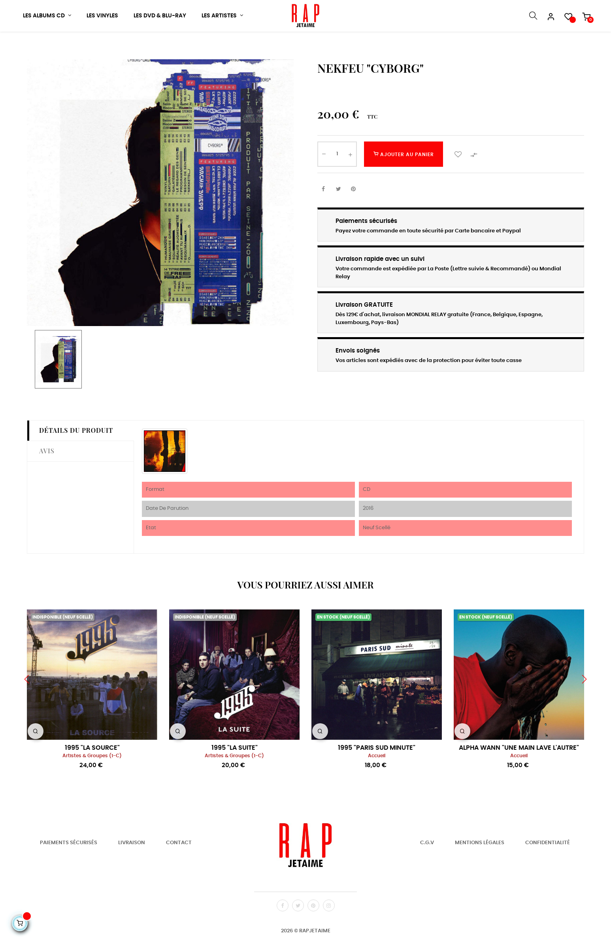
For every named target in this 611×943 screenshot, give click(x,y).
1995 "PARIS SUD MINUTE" (376, 774)
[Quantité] (337, 180)
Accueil (376, 782)
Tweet (338, 215)
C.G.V (427, 869)
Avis (47, 477)
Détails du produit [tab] (76, 457)
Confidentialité (547, 869)
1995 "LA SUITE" (234, 774)
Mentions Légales (479, 869)
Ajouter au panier (403, 180)
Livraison (131, 869)
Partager (323, 215)
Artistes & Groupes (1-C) (92, 782)
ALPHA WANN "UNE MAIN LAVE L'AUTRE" (519, 774)
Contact (179, 869)
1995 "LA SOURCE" (92, 774)
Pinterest (353, 215)
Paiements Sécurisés (68, 869)
